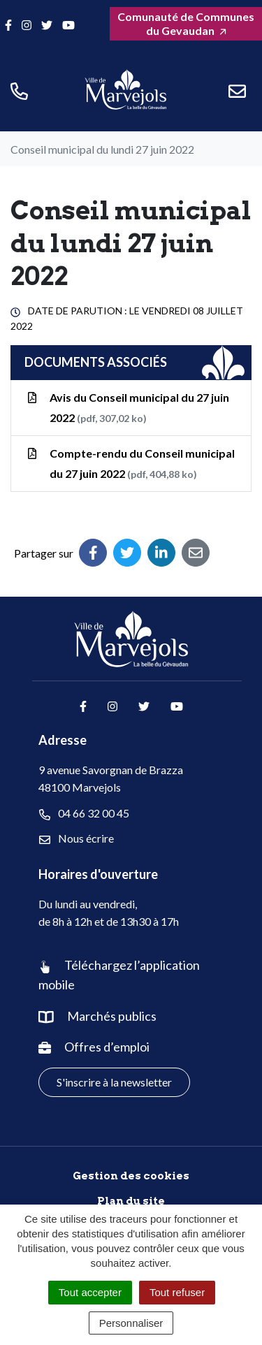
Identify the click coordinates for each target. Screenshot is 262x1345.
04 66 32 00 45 (84, 813)
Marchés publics (112, 1016)
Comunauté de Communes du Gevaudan (185, 23)
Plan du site (131, 1201)
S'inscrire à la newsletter (114, 1082)
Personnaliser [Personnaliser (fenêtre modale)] (131, 1323)
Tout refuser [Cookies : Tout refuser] (177, 1292)
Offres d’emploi (107, 1046)
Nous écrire (76, 838)
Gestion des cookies (131, 1176)
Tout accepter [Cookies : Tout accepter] (90, 1292)
